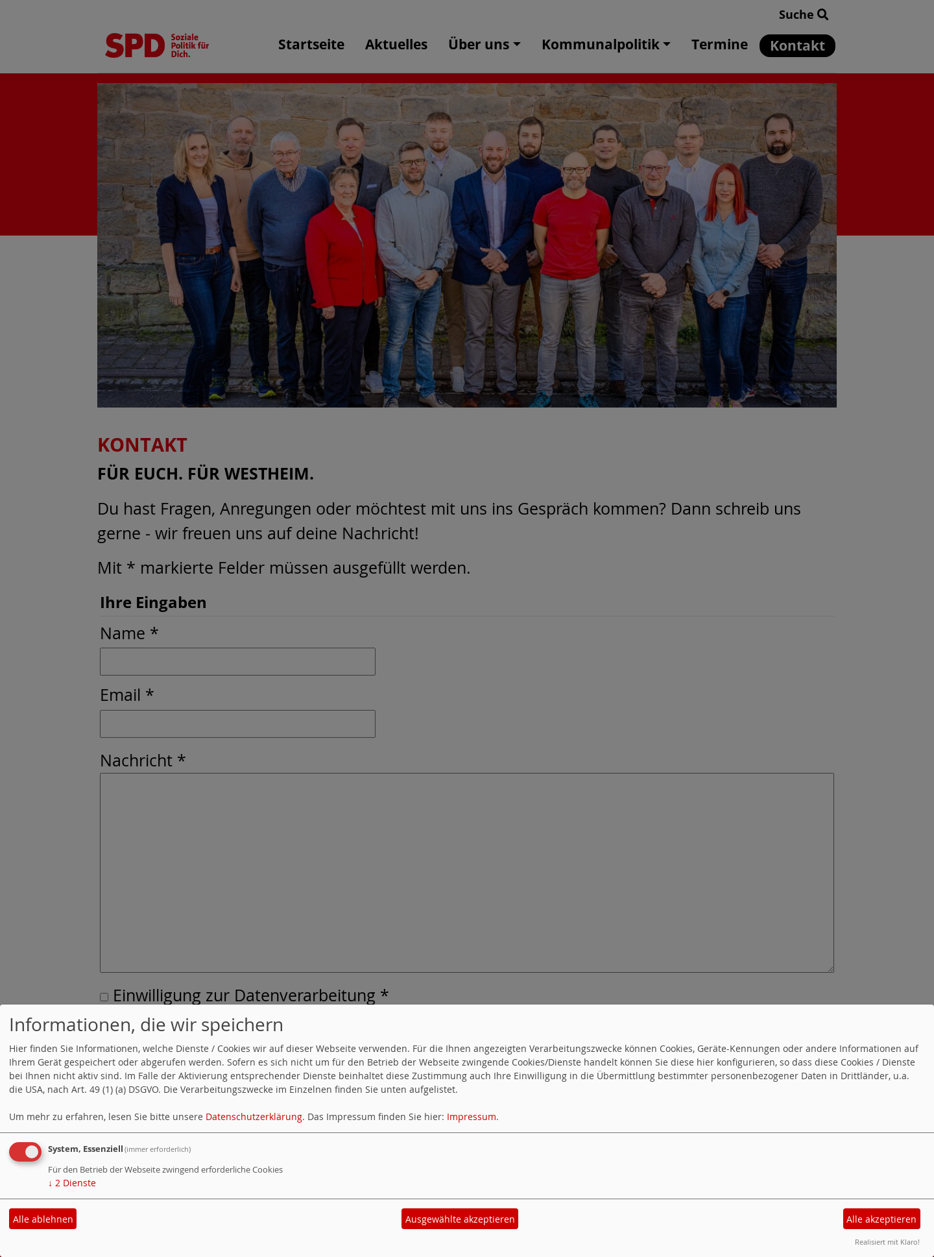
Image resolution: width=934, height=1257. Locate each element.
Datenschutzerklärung (254, 1116)
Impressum (471, 1116)
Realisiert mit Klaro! (887, 1242)
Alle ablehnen (43, 1219)
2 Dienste (72, 1183)
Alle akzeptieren (881, 1219)
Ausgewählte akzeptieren (460, 1219)
